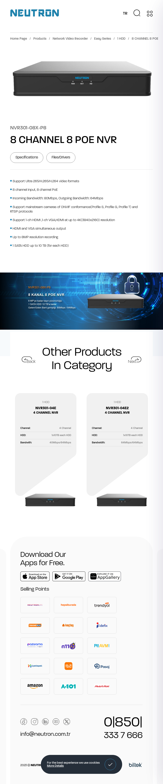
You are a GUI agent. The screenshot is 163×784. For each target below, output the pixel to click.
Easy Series (102, 38)
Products (39, 38)
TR (125, 14)
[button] (110, 764)
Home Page (18, 38)
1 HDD (121, 38)
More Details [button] (55, 766)
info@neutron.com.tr (45, 734)
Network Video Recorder (70, 38)
